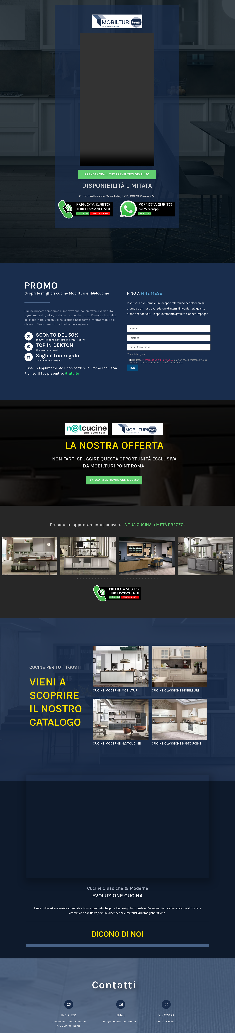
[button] (5, 559)
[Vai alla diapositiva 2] (77, 581)
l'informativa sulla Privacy (157, 360)
